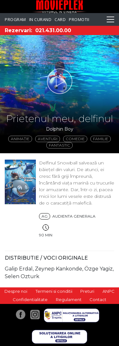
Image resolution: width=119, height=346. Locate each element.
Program (15, 19)
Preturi (87, 291)
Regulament (69, 299)
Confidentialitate (30, 299)
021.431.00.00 (53, 30)
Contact (97, 299)
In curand (40, 19)
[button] (59, 81)
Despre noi (15, 291)
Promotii (79, 19)
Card (60, 19)
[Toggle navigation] (110, 19)
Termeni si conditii (54, 291)
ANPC (108, 291)
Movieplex (59, 6)
